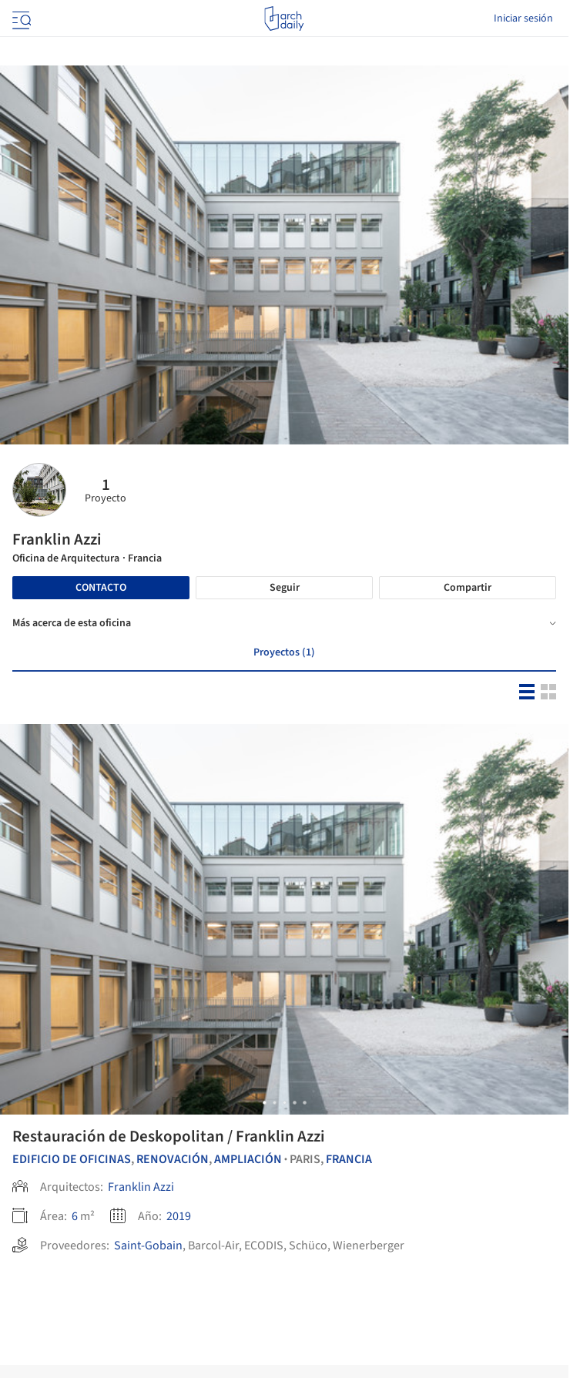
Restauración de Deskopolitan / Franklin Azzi (168, 1136)
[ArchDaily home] (283, 18)
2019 (178, 1216)
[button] (265, 1103)
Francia (349, 1159)
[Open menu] (20, 18)
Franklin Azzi (141, 1187)
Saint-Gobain (148, 1245)
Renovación (172, 1159)
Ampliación (248, 1159)
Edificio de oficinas (71, 1159)
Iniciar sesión (523, 18)
